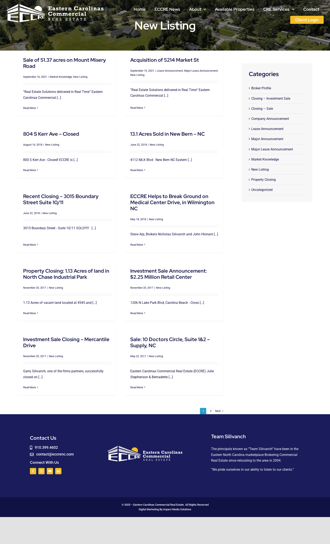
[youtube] (50, 468)
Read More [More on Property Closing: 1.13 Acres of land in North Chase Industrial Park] (29, 309)
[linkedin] (58, 468)
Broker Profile (261, 88)
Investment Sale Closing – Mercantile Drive (80, 332)
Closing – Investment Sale (270, 98)
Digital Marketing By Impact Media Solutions (165, 506)
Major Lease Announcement (197, 70)
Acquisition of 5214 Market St (161, 60)
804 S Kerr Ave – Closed (65, 126)
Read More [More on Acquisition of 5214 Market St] (133, 106)
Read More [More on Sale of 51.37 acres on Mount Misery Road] (29, 108)
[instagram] (41, 468)
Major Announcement (267, 139)
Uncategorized (262, 190)
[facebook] (33, 468)
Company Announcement (270, 119)
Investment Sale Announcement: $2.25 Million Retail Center (165, 270)
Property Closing (263, 180)
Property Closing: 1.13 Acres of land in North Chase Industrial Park (66, 270)
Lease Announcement (166, 70)
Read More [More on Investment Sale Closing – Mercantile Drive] (43, 377)
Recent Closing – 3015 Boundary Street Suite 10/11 (67, 194)
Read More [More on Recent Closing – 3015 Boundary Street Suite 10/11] (36, 234)
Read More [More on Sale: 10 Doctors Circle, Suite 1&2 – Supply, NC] (126, 385)
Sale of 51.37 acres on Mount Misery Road (64, 63)
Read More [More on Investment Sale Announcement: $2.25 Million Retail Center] (133, 309)
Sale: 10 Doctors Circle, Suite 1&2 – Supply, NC (160, 340)
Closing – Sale (262, 109)
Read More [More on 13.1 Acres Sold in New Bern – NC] (126, 171)
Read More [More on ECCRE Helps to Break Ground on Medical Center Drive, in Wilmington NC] (140, 240)
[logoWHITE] (55, 5)
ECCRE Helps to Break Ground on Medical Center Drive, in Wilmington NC (176, 197)
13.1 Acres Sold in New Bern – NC (157, 135)
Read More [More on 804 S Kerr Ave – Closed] (43, 163)
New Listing (80, 76)
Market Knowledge (61, 76)
